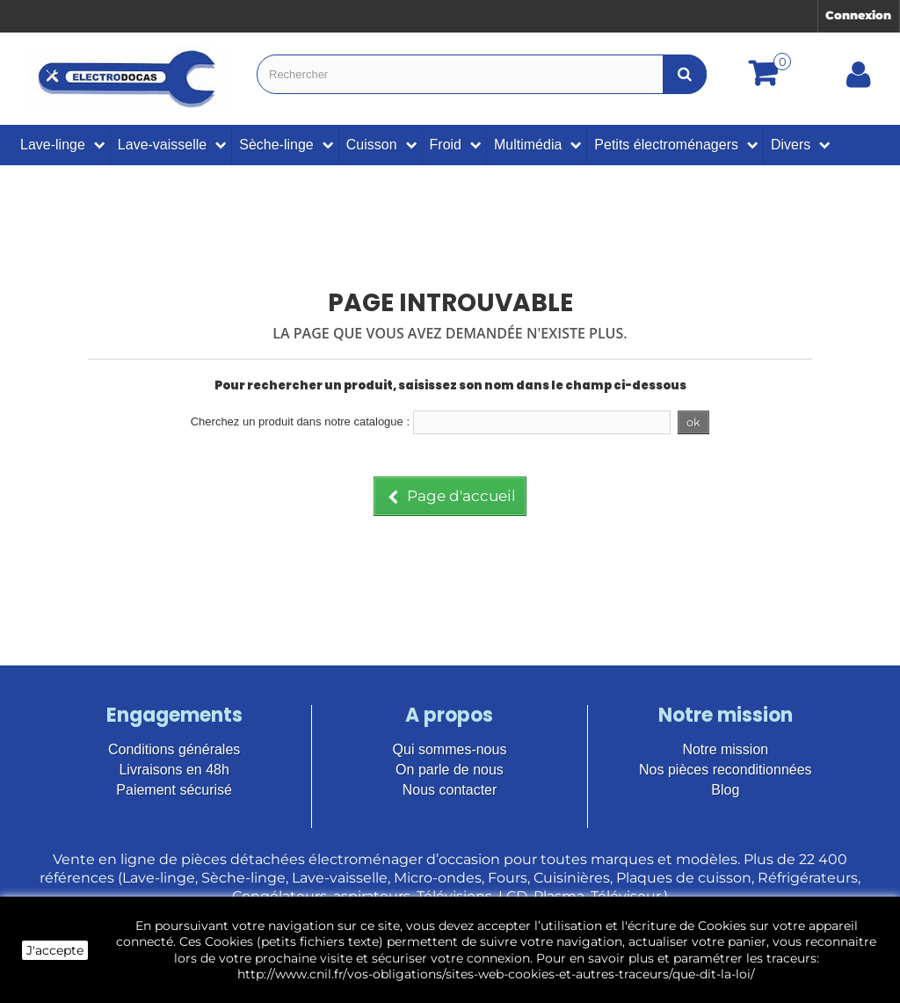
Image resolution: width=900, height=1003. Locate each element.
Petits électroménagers (666, 144)
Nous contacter (450, 789)
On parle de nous (450, 769)
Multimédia (528, 144)
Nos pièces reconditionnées (725, 769)
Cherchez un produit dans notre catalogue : (300, 421)
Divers (790, 144)
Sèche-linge (276, 144)
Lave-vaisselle (162, 144)
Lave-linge (52, 144)
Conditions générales (174, 749)
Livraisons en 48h (174, 769)
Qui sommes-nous (450, 749)
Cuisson (371, 144)
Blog (725, 789)
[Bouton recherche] (685, 74)
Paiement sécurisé (174, 789)
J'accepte (54, 950)
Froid (445, 144)
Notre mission (725, 749)
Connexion (858, 15)
